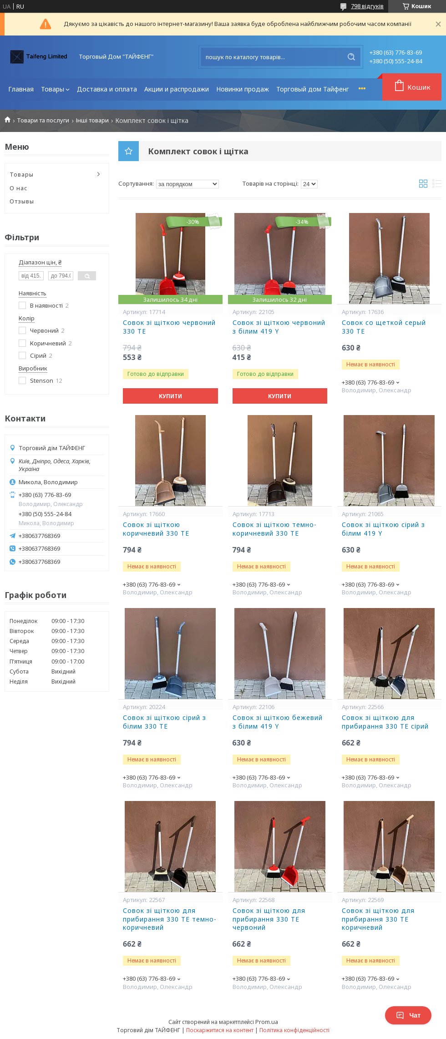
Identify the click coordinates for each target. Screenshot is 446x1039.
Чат (408, 1015)
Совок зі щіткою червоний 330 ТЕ (169, 327)
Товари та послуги (43, 120)
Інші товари (92, 120)
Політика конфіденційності (294, 1030)
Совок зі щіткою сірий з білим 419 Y (383, 529)
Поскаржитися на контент (219, 1030)
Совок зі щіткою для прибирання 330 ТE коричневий (378, 919)
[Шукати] (351, 57)
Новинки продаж (242, 89)
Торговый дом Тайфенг (312, 89)
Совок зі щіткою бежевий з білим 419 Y (278, 722)
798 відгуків (367, 6)
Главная (21, 89)
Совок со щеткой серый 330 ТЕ (384, 327)
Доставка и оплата (107, 89)
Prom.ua (266, 1022)
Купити (170, 396)
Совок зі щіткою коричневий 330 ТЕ (156, 529)
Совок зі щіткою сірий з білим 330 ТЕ (164, 722)
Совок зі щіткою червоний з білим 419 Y (279, 327)
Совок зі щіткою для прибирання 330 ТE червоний (269, 919)
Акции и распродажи (176, 89)
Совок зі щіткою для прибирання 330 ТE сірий (385, 722)
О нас (19, 188)
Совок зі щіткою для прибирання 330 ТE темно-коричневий (170, 919)
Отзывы (22, 201)
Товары (52, 89)
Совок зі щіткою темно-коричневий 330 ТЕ (275, 529)
